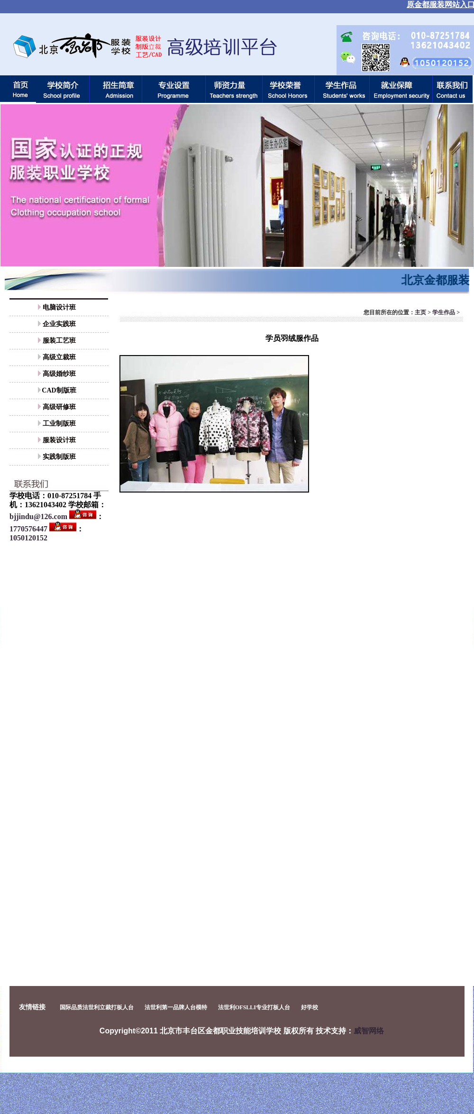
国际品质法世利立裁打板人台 (97, 1007)
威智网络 (369, 1031)
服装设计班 (59, 440)
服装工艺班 (59, 340)
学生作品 (443, 312)
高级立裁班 (59, 357)
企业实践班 (59, 324)
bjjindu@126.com (38, 516)
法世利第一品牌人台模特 (176, 1007)
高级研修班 (59, 407)
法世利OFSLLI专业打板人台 (254, 1007)
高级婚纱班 (59, 373)
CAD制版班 (59, 390)
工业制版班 (59, 423)
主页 (420, 312)
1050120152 (28, 538)
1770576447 (28, 529)
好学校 (309, 1007)
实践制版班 (59, 456)
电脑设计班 (59, 307)
